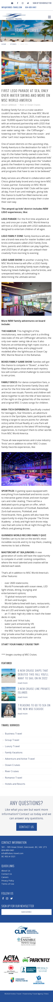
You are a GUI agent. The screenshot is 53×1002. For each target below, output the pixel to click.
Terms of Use (7, 884)
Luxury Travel (12, 746)
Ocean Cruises (12, 765)
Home (3, 44)
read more (23, 683)
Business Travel (13, 733)
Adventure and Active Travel (20, 758)
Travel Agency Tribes (40, 994)
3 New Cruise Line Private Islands (34, 691)
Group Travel (12, 740)
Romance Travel (13, 777)
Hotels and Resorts (15, 783)
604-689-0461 (30, 7)
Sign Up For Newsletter (42, 3)
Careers (4, 877)
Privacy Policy (7, 880)
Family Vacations (13, 752)
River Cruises (12, 771)
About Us (5, 870)
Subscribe (26, 911)
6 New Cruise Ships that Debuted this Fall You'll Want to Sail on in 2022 (33, 674)
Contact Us (26, 827)
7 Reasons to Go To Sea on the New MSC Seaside (34, 707)
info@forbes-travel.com (12, 7)
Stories (13, 44)
